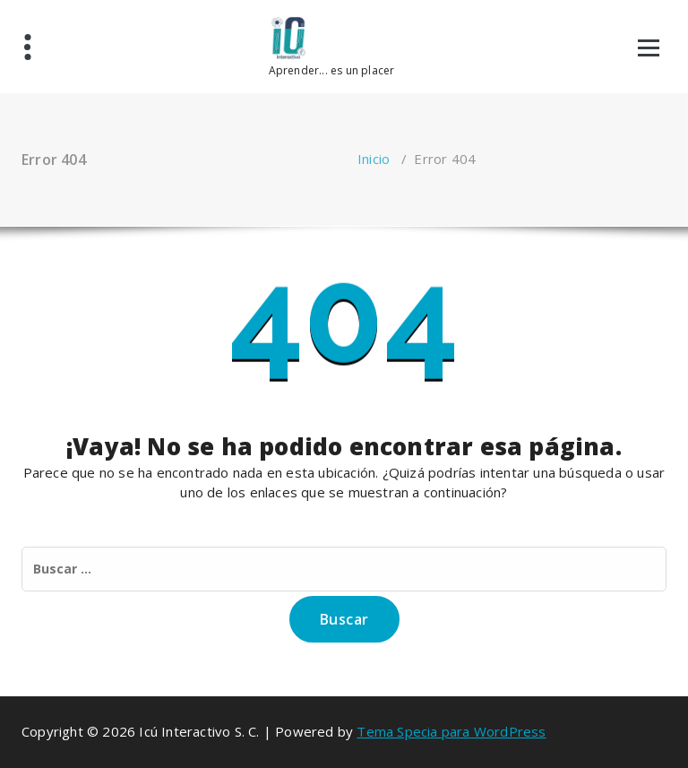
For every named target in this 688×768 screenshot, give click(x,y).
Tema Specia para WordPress (451, 731)
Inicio (373, 159)
